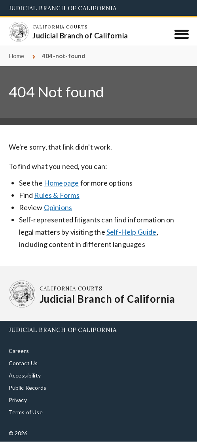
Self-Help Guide (131, 232)
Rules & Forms (56, 195)
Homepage (61, 182)
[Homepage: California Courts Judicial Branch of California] (18, 32)
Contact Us (23, 363)
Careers (19, 350)
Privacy (18, 399)
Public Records (28, 387)
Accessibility (25, 375)
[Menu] (181, 34)
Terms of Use (26, 412)
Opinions (58, 207)
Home (17, 55)
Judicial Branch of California (63, 8)
